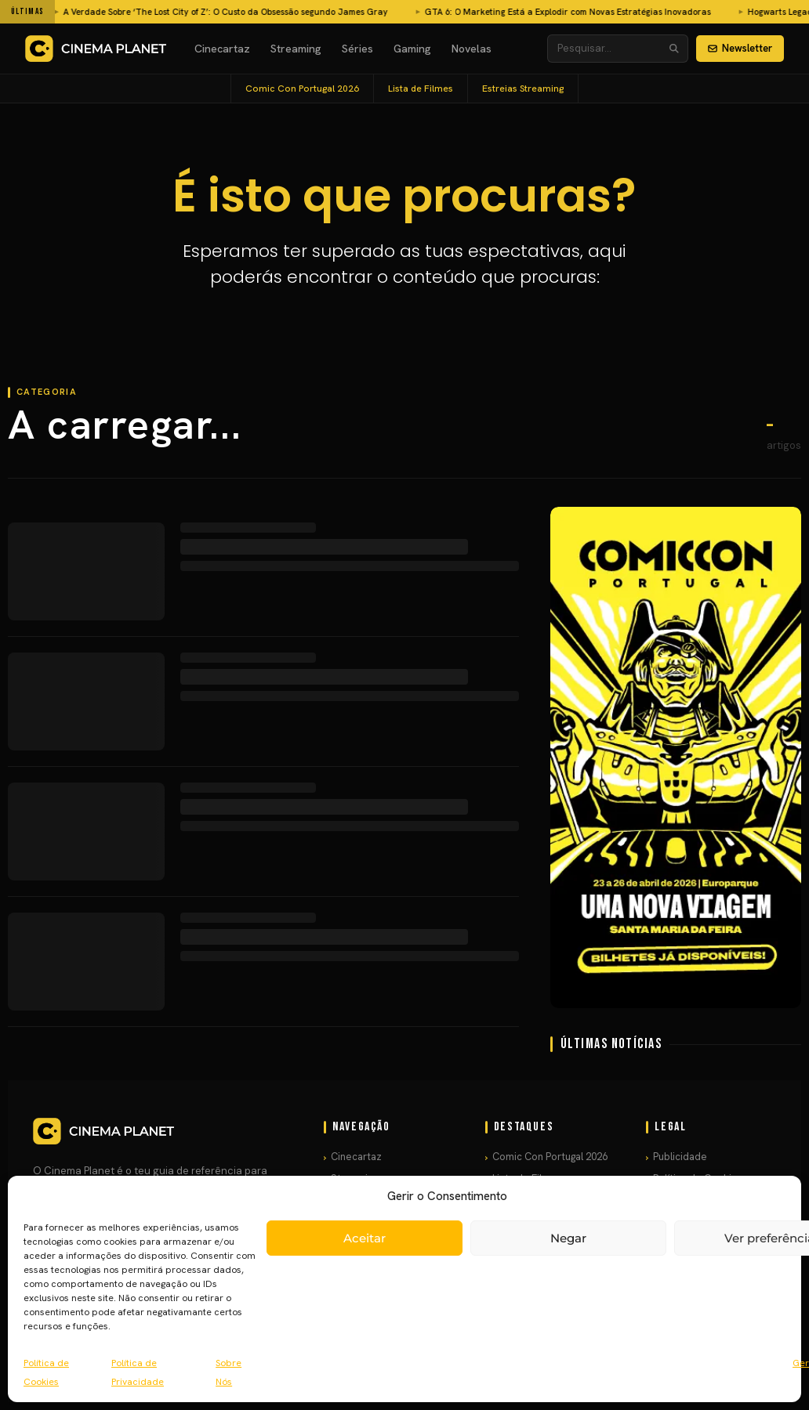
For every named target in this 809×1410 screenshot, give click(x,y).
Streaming (295, 49)
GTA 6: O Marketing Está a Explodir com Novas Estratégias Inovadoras (332, 11)
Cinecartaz (222, 49)
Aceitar (364, 1238)
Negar (568, 1238)
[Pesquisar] (674, 49)
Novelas (472, 49)
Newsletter (740, 48)
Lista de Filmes (420, 88)
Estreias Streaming (523, 88)
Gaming (412, 49)
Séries (357, 49)
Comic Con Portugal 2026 (302, 88)
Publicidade (680, 1156)
